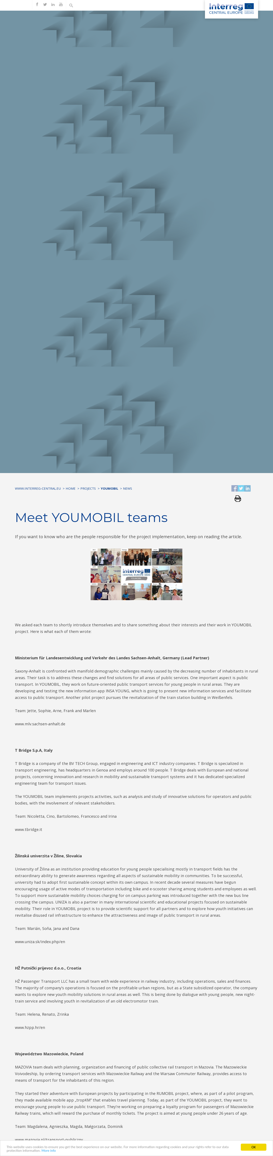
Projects (88, 488)
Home (71, 488)
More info (49, 1151)
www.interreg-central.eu (38, 488)
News (127, 488)
